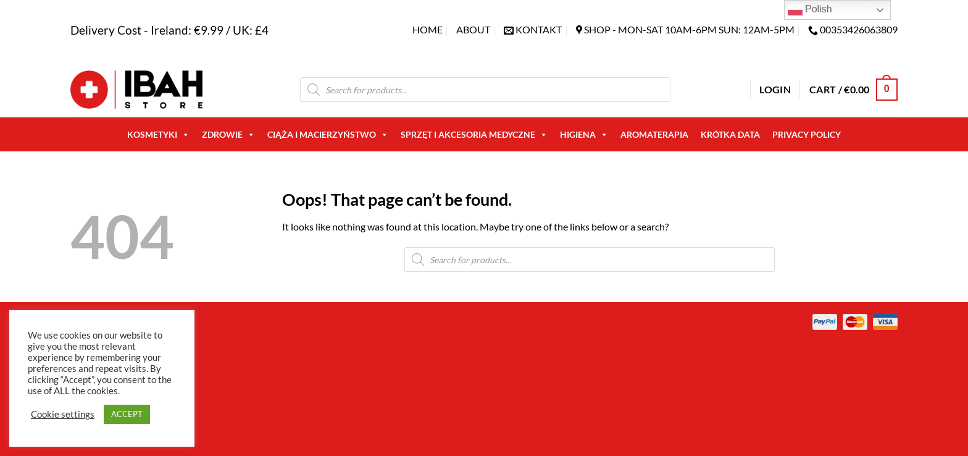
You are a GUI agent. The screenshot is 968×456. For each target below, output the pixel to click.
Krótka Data (730, 134)
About (473, 29)
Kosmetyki (158, 134)
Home (427, 29)
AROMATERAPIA (654, 134)
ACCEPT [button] (127, 414)
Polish (810, 9)
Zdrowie (228, 134)
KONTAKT (538, 29)
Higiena (584, 134)
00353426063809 (859, 29)
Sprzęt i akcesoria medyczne (474, 134)
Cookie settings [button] (62, 414)
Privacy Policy (806, 134)
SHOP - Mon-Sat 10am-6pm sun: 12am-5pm (689, 29)
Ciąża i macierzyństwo (327, 134)
